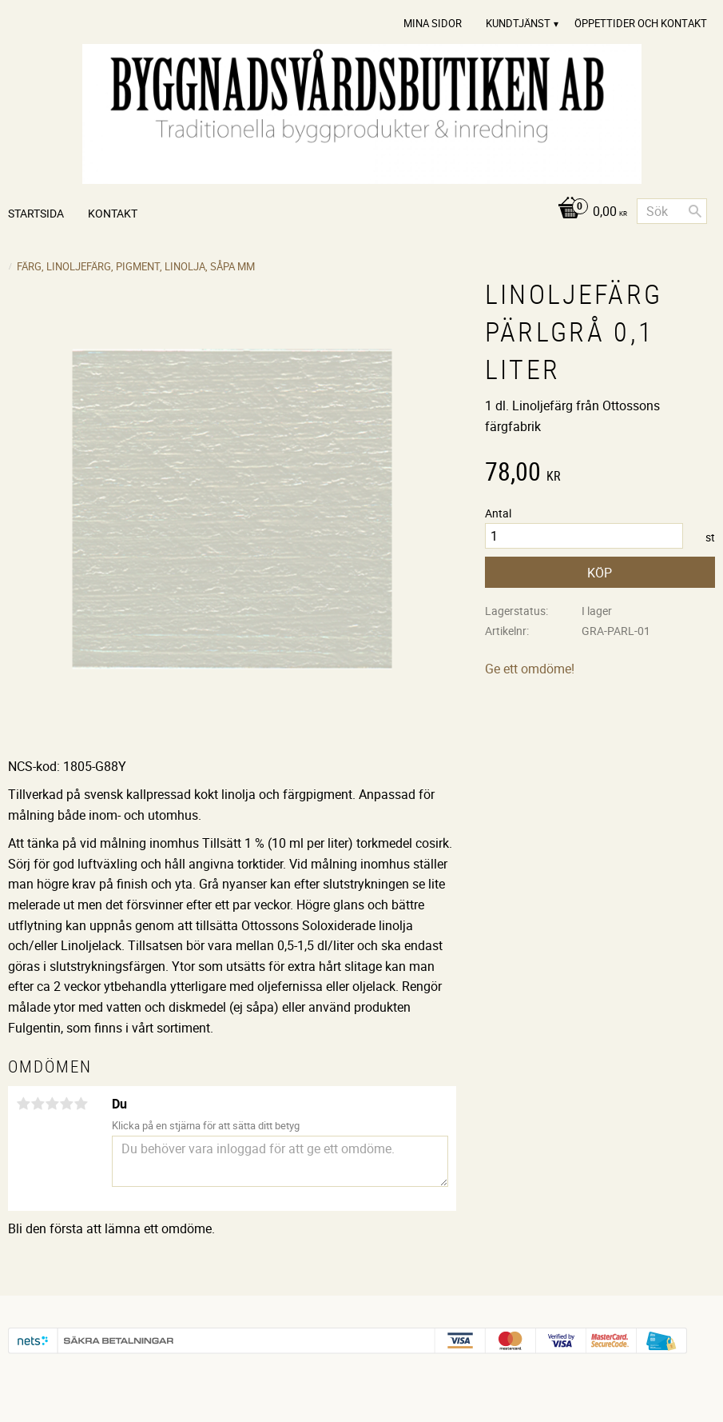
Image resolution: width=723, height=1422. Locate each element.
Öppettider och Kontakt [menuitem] (640, 23)
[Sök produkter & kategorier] (672, 211)
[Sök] (695, 211)
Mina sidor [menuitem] (432, 23)
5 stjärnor (80, 1103)
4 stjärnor (66, 1103)
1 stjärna (23, 1103)
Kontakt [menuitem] (112, 213)
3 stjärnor (52, 1103)
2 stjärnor (37, 1103)
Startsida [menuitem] (36, 213)
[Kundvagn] (588, 212)
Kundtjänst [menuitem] (518, 23)
